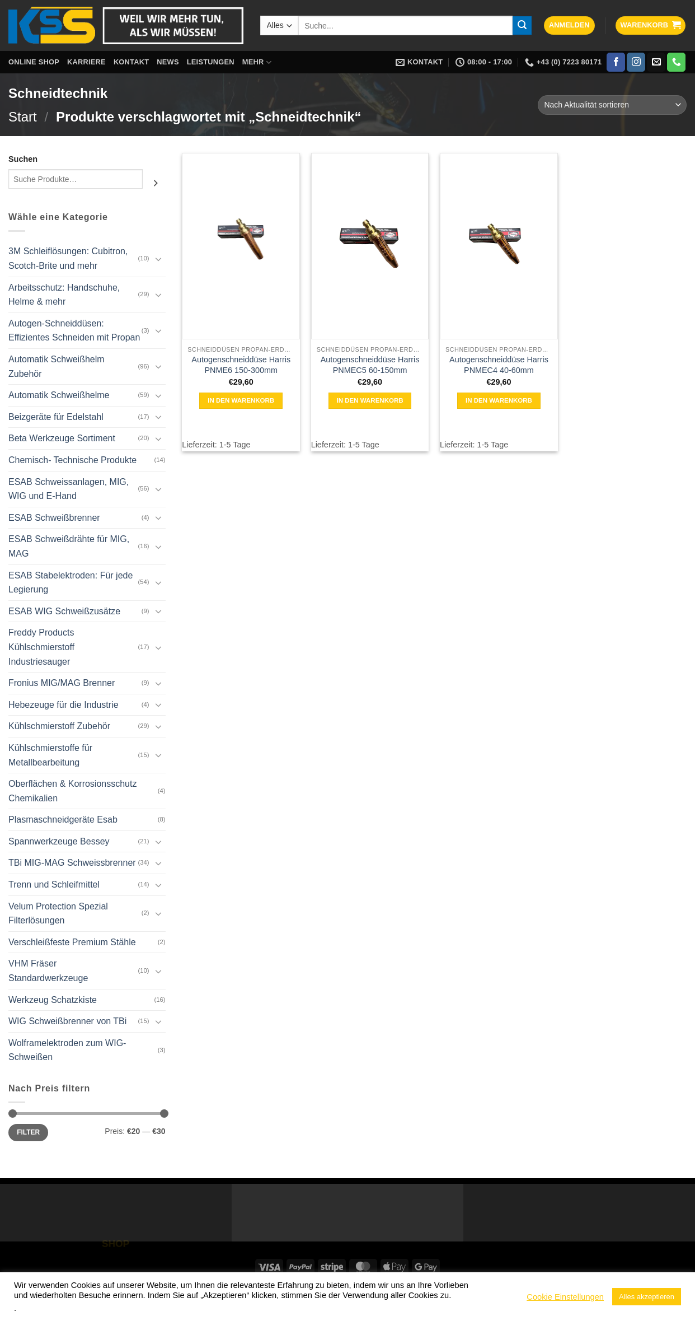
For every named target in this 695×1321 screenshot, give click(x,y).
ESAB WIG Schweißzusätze (64, 611)
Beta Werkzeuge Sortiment (61, 438)
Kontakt (131, 62)
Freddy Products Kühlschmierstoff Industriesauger (41, 647)
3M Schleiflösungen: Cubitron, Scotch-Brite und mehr (68, 258)
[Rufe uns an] (676, 62)
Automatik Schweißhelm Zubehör (56, 366)
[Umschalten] (159, 258)
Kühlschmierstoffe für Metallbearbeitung (50, 755)
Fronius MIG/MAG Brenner (61, 683)
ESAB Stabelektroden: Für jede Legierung (70, 583)
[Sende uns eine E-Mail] (656, 62)
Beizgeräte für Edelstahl (56, 417)
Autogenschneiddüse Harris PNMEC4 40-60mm (498, 365)
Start (22, 116)
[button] (569, 25)
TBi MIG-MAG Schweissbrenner (72, 862)
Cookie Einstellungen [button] (565, 1296)
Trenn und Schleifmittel (54, 884)
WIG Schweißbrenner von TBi (67, 1021)
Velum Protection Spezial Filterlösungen (58, 914)
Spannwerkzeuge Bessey (59, 841)
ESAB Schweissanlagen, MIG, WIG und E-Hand (68, 489)
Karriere (86, 62)
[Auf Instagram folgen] (636, 62)
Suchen (22, 159)
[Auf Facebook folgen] (616, 62)
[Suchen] (155, 183)
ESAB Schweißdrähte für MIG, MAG (68, 546)
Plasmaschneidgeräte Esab (63, 819)
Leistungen (210, 62)
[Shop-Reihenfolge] (612, 105)
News (168, 62)
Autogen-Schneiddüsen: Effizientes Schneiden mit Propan (74, 331)
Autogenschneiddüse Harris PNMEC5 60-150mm (370, 365)
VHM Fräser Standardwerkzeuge (48, 971)
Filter (28, 1132)
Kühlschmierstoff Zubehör (59, 726)
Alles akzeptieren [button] (646, 1296)
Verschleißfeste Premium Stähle (72, 942)
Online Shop (33, 62)
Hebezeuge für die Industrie (63, 704)
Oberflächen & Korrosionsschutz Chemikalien (72, 791)
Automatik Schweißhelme (59, 395)
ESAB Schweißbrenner (54, 517)
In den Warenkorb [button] (241, 400)
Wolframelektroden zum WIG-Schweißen (67, 1050)
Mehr (256, 62)
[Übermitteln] (522, 25)
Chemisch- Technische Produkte (72, 460)
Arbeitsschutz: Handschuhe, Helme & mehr (64, 295)
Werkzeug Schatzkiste (52, 1000)
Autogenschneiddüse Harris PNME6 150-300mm (240, 365)
